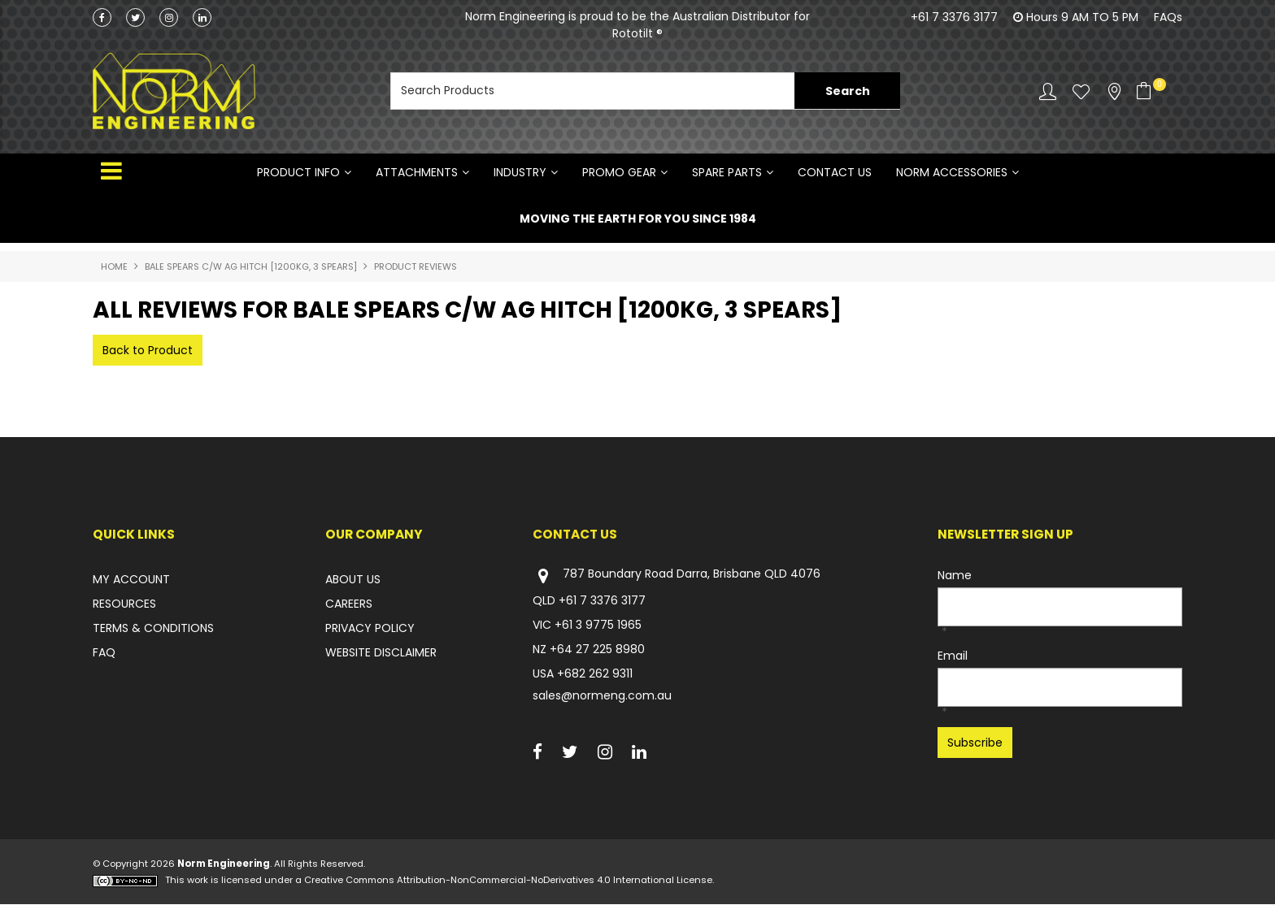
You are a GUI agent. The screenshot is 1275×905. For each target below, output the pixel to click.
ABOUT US (353, 579)
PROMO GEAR (619, 172)
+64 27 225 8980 (597, 649)
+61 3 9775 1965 (598, 625)
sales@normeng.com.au (602, 695)
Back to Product (147, 350)
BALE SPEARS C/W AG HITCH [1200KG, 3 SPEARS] (251, 266)
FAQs (1168, 17)
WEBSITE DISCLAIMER (381, 652)
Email (953, 655)
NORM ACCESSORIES (951, 172)
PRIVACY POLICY (370, 628)
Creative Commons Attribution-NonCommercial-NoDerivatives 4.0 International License (508, 880)
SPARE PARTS (727, 172)
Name (955, 575)
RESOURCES (124, 603)
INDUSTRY (520, 172)
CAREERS (348, 603)
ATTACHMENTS (417, 172)
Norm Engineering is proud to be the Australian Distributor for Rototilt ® (637, 24)
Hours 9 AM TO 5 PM (1082, 17)
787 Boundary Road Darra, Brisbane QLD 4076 (676, 575)
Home (114, 266)
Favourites (1081, 91)
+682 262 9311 (595, 673)
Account (1047, 91)
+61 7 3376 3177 (954, 17)
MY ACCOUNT (131, 579)
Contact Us (835, 172)
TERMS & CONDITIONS (153, 628)
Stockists (1114, 91)
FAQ (104, 652)
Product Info (298, 172)
